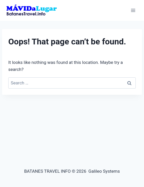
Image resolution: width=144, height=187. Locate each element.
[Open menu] (133, 10)
